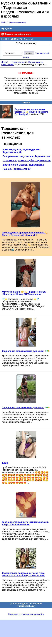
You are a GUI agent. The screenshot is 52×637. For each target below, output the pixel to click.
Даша (5, 463)
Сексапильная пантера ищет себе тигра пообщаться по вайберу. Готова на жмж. (23, 574)
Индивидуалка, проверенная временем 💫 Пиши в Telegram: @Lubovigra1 (31, 111)
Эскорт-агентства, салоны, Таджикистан (26, 156)
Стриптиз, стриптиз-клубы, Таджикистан (27, 160)
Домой (6, 28)
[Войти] (4, 22)
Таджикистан (18, 62)
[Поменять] (28, 39)
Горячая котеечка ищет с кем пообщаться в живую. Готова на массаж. (25, 523)
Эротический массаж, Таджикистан (23, 164)
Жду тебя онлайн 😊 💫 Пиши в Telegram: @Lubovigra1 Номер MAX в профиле (24, 293)
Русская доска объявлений (26, 3)
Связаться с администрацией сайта (26, 614)
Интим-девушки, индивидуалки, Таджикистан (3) (21, 150)
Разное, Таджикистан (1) (17, 169)
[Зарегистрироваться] (17, 22)
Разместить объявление (16, 34)
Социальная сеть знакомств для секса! (23, 351)
